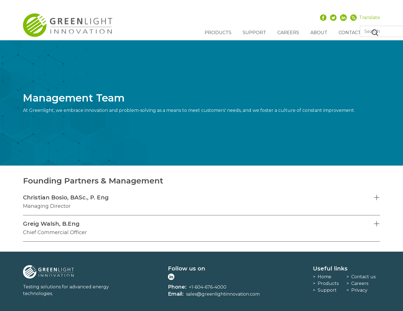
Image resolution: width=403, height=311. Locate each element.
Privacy (359, 290)
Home (324, 276)
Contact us (363, 276)
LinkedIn (343, 17)
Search (375, 33)
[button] (201, 202)
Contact (350, 32)
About (318, 32)
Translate (369, 17)
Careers (288, 32)
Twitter (333, 17)
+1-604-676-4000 (207, 287)
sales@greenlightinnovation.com (223, 294)
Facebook (323, 17)
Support (254, 32)
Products (218, 32)
